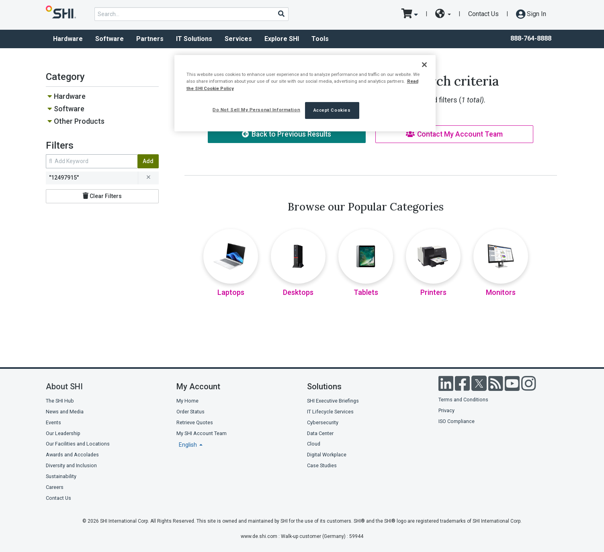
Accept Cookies (332, 110)
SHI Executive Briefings (333, 401)
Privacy (446, 410)
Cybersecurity (322, 422)
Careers (54, 487)
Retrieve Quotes (194, 422)
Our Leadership (63, 433)
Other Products (79, 121)
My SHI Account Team (201, 433)
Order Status (190, 412)
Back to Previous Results (286, 134)
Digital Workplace (326, 455)
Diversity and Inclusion (71, 465)
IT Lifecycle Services (330, 412)
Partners (150, 39)
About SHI (64, 386)
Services (238, 39)
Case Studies (322, 465)
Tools (320, 39)
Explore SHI (281, 39)
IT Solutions (194, 39)
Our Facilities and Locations (78, 444)
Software (109, 39)
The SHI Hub (60, 401)
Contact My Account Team (454, 134)
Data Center (320, 433)
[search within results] (91, 161)
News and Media (65, 412)
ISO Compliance (456, 421)
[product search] (191, 14)
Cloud (313, 444)
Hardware (68, 39)
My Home (187, 401)
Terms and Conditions (463, 400)
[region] (305, 93)
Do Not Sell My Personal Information (256, 109)
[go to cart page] (410, 14)
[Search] (281, 13)
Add (148, 161)
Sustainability (61, 476)
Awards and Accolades (72, 455)
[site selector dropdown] (443, 14)
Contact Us (483, 14)
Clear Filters (102, 195)
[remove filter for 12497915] (148, 178)
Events (53, 422)
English (188, 445)
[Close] (424, 65)
